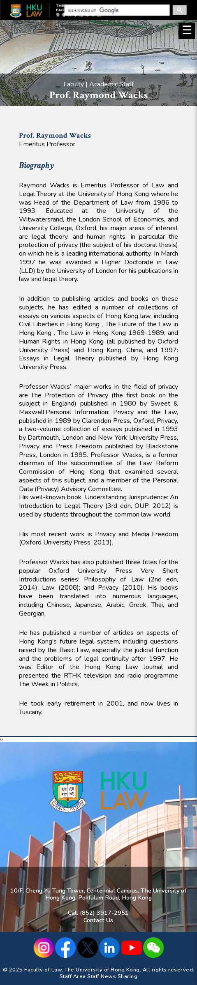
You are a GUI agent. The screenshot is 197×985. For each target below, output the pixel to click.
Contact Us (98, 920)
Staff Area (73, 976)
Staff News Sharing (112, 976)
